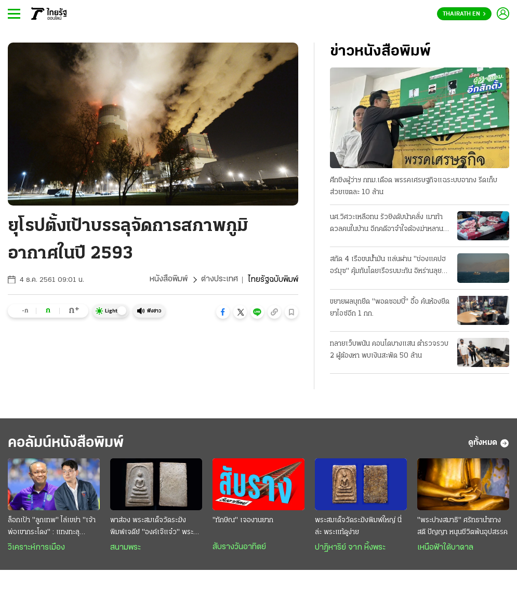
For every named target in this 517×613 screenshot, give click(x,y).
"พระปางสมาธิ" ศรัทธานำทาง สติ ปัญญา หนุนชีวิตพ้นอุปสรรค (462, 527)
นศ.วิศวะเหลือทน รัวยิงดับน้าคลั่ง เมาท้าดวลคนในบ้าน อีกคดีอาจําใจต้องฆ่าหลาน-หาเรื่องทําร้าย (388, 224)
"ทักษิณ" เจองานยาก (243, 521)
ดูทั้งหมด (488, 443)
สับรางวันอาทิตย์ (239, 547)
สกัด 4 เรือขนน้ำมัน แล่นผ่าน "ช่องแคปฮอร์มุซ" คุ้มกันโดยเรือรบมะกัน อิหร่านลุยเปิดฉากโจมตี (388, 266)
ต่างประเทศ (219, 280)
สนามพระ (125, 548)
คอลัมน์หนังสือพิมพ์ (69, 443)
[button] (223, 312)
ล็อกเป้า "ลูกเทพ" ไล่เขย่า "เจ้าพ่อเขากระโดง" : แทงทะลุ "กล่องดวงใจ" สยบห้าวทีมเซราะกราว (53, 528)
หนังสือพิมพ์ (169, 280)
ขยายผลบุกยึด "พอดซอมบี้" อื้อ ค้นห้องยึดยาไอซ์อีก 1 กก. (389, 308)
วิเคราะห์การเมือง (36, 548)
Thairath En (464, 14)
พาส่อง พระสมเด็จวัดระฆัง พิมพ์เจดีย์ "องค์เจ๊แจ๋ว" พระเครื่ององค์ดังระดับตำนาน (151, 528)
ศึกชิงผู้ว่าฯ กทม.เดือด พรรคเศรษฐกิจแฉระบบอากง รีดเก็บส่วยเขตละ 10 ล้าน (413, 186)
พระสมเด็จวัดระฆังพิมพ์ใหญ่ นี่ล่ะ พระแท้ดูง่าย (358, 527)
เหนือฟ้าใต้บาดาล (445, 548)
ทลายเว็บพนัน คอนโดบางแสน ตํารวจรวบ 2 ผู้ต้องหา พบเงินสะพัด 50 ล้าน (389, 350)
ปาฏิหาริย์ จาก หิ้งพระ (350, 548)
